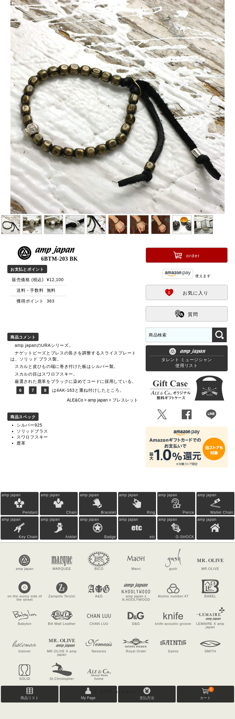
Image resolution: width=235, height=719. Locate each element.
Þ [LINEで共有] (211, 414)
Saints (173, 651)
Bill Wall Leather (62, 623)
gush (173, 568)
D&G (136, 623)
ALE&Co (75, 400)
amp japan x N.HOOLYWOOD (136, 597)
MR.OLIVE (210, 568)
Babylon (25, 623)
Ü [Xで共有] (162, 414)
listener (24, 651)
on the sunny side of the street (24, 597)
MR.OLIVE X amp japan (61, 652)
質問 (186, 313)
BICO (98, 568)
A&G (99, 596)
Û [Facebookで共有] (186, 414)
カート (207, 693)
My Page (88, 698)
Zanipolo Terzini (61, 596)
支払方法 (147, 698)
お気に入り (187, 292)
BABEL (210, 596)
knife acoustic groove (173, 623)
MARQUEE (62, 568)
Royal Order (136, 651)
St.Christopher (62, 678)
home (98, 678)
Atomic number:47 (173, 596)
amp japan (98, 400)
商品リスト (30, 698)
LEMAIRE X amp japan (210, 625)
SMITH (210, 651)
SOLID (24, 678)
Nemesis (98, 651)
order (186, 254)
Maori (136, 568)
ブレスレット (125, 400)
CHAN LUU (98, 623)
